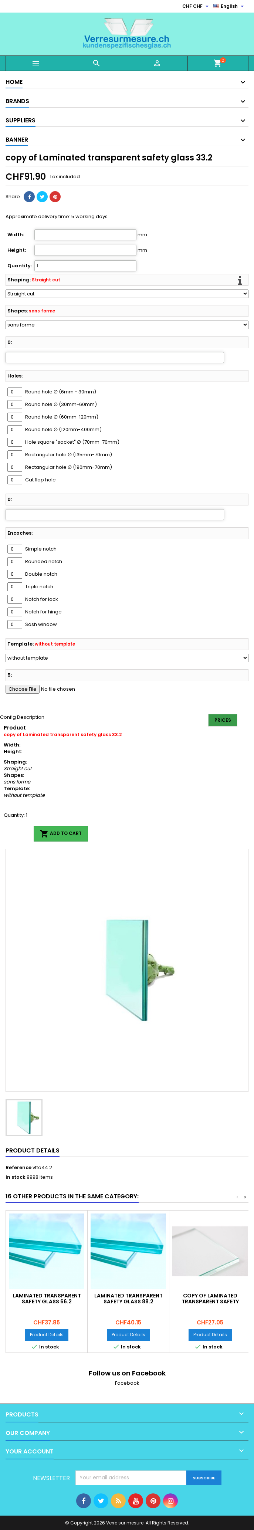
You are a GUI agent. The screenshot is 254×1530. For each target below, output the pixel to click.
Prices (222, 720)
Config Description (22, 717)
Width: (15, 234)
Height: (16, 250)
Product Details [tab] (33, 1150)
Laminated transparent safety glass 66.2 (47, 1298)
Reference (18, 1167)
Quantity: (19, 266)
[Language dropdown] (229, 6)
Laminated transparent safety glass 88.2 (128, 1298)
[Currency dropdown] (196, 6)
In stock (16, 1177)
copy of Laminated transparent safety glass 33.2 (210, 1301)
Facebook (127, 1383)
